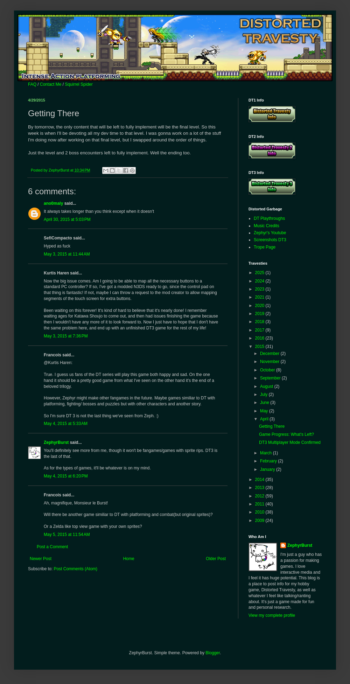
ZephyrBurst (56, 442)
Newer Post (40, 558)
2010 (260, 512)
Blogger (212, 652)
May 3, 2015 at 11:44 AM (67, 254)
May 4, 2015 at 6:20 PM (66, 476)
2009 (260, 520)
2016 (260, 338)
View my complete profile (271, 615)
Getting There (272, 426)
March (266, 453)
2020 (260, 305)
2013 (260, 487)
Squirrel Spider (78, 84)
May (264, 411)
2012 (260, 496)
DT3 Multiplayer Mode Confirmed (290, 442)
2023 (260, 289)
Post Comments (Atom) (75, 568)
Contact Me (50, 84)
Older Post (216, 558)
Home (128, 558)
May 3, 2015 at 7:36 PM (66, 336)
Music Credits (266, 225)
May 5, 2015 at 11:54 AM (67, 534)
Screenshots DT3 (270, 239)
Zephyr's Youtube (270, 232)
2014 (260, 479)
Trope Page (264, 247)
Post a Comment (52, 546)
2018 (260, 321)
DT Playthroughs (269, 218)
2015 (260, 346)
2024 (260, 281)
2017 (260, 330)
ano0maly (53, 203)
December (270, 353)
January (268, 469)
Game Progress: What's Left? (286, 434)
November (270, 361)
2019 (260, 313)
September (271, 378)
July (264, 394)
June (265, 402)
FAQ (32, 84)
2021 (260, 297)
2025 (260, 272)
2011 (260, 504)
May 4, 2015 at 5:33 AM (66, 423)
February (269, 461)
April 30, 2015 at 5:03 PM (67, 219)
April (265, 419)
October (268, 370)
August (267, 386)
